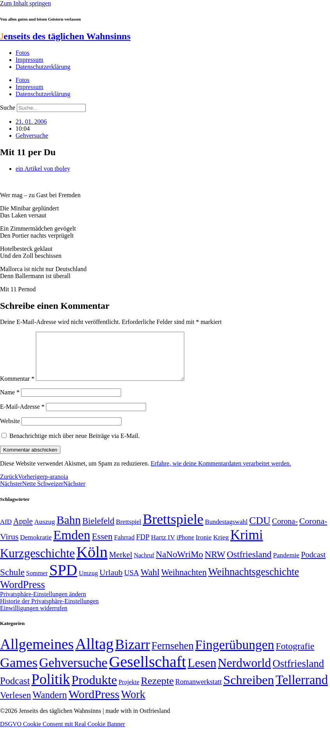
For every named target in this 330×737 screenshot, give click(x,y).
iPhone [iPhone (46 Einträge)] (185, 546)
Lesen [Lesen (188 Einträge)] (201, 672)
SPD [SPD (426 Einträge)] (63, 579)
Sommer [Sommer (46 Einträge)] (37, 582)
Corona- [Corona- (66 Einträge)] (285, 530)
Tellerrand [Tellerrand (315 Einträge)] (301, 689)
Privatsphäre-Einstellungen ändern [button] (43, 603)
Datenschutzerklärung (43, 66)
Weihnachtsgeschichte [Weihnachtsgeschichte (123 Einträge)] (253, 581)
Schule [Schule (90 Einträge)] (12, 581)
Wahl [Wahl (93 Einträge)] (150, 581)
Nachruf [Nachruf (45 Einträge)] (144, 564)
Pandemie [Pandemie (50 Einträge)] (286, 564)
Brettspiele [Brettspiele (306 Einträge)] (173, 528)
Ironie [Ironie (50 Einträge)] (204, 546)
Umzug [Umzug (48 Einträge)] (88, 582)
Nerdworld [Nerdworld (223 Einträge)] (244, 672)
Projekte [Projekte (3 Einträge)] (128, 691)
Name (9, 401)
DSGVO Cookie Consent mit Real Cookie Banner (62, 733)
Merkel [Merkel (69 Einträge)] (120, 564)
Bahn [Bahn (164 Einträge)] (68, 529)
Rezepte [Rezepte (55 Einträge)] (157, 690)
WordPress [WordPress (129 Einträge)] (22, 594)
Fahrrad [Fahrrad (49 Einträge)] (124, 546)
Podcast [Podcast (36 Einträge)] (15, 690)
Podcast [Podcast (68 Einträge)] (313, 564)
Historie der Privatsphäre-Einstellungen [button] (49, 610)
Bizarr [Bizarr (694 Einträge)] (132, 654)
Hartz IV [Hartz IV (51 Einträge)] (163, 546)
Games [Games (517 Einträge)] (18, 671)
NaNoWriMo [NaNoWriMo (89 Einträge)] (179, 564)
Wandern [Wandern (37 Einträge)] (49, 704)
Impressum (29, 59)
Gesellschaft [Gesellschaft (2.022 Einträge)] (147, 671)
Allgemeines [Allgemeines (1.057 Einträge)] (37, 654)
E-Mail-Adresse (22, 416)
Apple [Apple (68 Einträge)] (23, 530)
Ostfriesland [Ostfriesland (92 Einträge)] (249, 563)
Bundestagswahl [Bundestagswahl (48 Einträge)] (226, 531)
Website (10, 430)
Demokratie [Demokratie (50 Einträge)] (36, 546)
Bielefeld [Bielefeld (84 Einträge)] (98, 530)
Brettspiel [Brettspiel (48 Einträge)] (128, 531)
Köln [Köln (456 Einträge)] (92, 561)
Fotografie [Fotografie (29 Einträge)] (295, 655)
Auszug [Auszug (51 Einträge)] (44, 531)
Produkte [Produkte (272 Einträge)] (94, 689)
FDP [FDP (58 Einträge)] (142, 546)
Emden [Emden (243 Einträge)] (71, 544)
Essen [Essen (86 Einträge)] (102, 546)
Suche (7, 107)
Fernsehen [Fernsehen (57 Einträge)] (173, 655)
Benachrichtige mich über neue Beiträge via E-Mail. (74, 445)
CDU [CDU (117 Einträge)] (260, 530)
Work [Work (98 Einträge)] (133, 704)
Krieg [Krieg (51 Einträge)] (221, 546)
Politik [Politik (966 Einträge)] (50, 689)
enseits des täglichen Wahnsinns (65, 36)
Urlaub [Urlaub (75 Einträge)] (110, 581)
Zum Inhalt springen (25, 3)
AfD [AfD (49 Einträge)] (6, 531)
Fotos (23, 52)
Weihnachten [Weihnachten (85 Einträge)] (184, 581)
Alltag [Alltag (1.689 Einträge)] (94, 653)
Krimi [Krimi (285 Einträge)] (246, 544)
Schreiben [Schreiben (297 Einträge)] (248, 689)
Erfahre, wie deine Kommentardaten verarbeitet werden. (221, 472)
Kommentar (17, 388)
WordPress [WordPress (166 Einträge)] (94, 703)
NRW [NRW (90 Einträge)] (215, 563)
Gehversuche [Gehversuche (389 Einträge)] (73, 672)
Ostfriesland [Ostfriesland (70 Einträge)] (298, 673)
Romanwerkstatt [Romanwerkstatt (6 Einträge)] (198, 691)
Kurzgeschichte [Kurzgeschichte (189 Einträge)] (37, 562)
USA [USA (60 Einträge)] (131, 582)
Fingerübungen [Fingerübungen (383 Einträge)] (234, 654)
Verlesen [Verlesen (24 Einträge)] (15, 704)
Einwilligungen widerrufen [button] (33, 617)
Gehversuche (32, 135)
